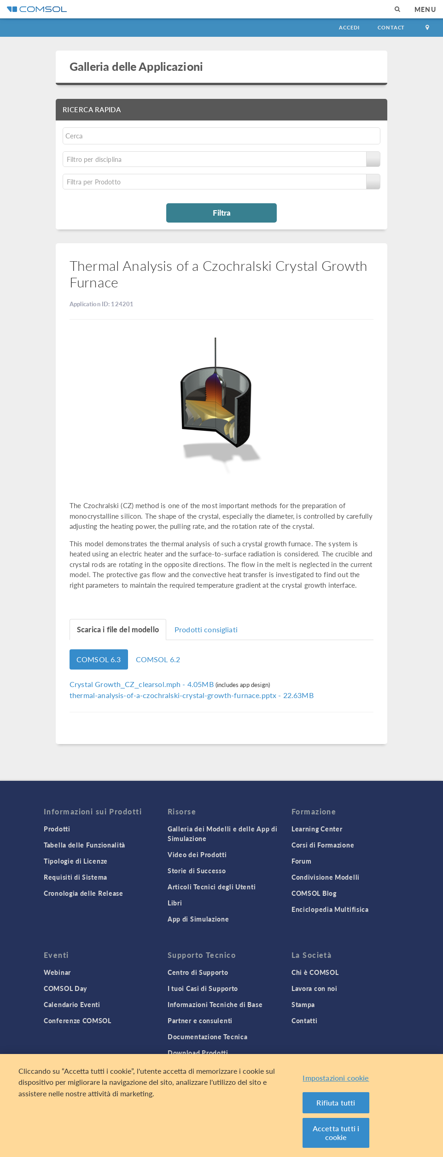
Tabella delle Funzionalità (84, 844)
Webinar (57, 972)
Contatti (304, 1020)
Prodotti (57, 828)
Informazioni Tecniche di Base (215, 1004)
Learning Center (317, 828)
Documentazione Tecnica (207, 1036)
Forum (301, 860)
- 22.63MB (192, 695)
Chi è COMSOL (314, 972)
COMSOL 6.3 (98, 659)
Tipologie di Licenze (76, 860)
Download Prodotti (198, 1052)
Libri (175, 902)
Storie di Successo (197, 870)
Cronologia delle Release (83, 893)
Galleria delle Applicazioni (136, 66)
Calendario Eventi (72, 1004)
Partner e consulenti (200, 1020)
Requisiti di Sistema (75, 877)
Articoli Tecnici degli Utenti (212, 886)
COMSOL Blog (314, 893)
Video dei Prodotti (197, 854)
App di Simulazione (198, 918)
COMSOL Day (65, 988)
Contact (391, 27)
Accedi (349, 27)
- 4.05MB (143, 684)
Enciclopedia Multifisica (330, 909)
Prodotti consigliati (206, 629)
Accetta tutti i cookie (336, 1133)
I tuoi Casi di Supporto (203, 988)
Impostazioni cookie (336, 1077)
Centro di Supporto (198, 972)
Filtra (222, 212)
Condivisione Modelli (325, 877)
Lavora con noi (314, 988)
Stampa (303, 1004)
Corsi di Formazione (322, 844)
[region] (221, 1105)
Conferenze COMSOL (77, 1020)
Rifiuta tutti (335, 1102)
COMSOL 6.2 (158, 659)
